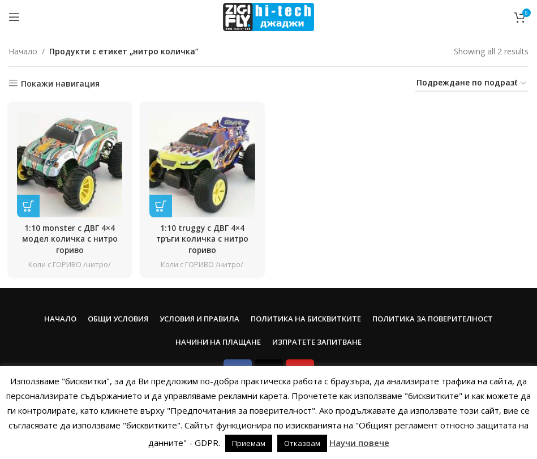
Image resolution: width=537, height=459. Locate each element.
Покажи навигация (60, 83)
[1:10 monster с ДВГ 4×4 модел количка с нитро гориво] (69, 163)
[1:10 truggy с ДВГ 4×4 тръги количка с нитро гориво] (202, 163)
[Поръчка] (472, 83)
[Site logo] (268, 16)
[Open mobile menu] (14, 17)
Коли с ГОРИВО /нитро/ (69, 263)
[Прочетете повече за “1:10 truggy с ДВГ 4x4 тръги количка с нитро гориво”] (161, 205)
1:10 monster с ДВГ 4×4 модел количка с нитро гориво (69, 237)
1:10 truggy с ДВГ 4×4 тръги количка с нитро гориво (202, 237)
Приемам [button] (248, 443)
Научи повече (359, 442)
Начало (22, 51)
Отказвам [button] (302, 443)
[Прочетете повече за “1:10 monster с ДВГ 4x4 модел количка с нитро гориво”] (28, 205)
